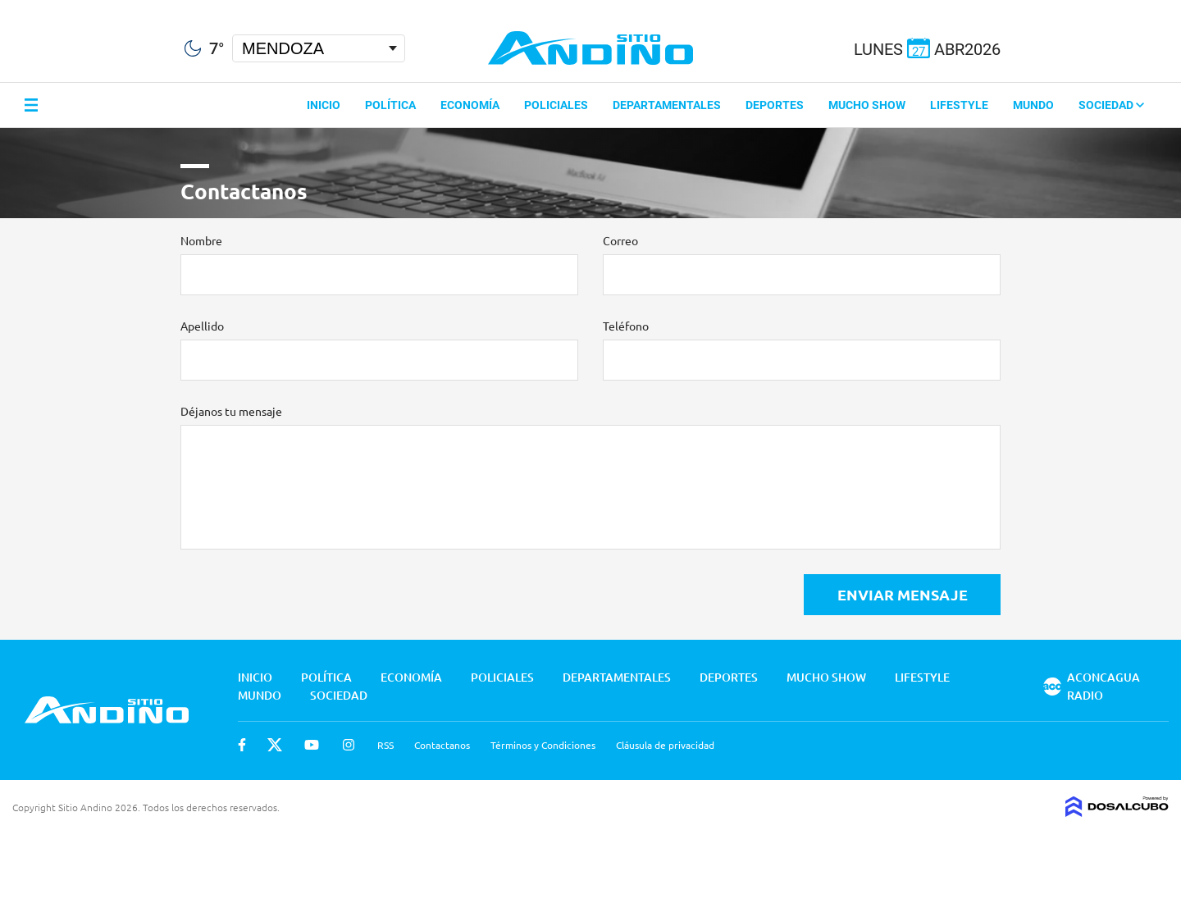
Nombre (201, 240)
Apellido (202, 325)
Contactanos (442, 744)
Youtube (311, 744)
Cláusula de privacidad (665, 744)
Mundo (1033, 105)
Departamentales (667, 105)
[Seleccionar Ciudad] (318, 48)
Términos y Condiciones (542, 744)
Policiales (556, 105)
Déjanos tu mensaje (231, 411)
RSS (385, 744)
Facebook (242, 744)
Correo (620, 240)
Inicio (323, 105)
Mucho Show (866, 105)
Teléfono (626, 325)
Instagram (348, 744)
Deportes (775, 105)
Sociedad (1111, 105)
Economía (469, 105)
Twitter (275, 744)
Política (390, 105)
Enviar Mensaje (902, 594)
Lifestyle (959, 105)
